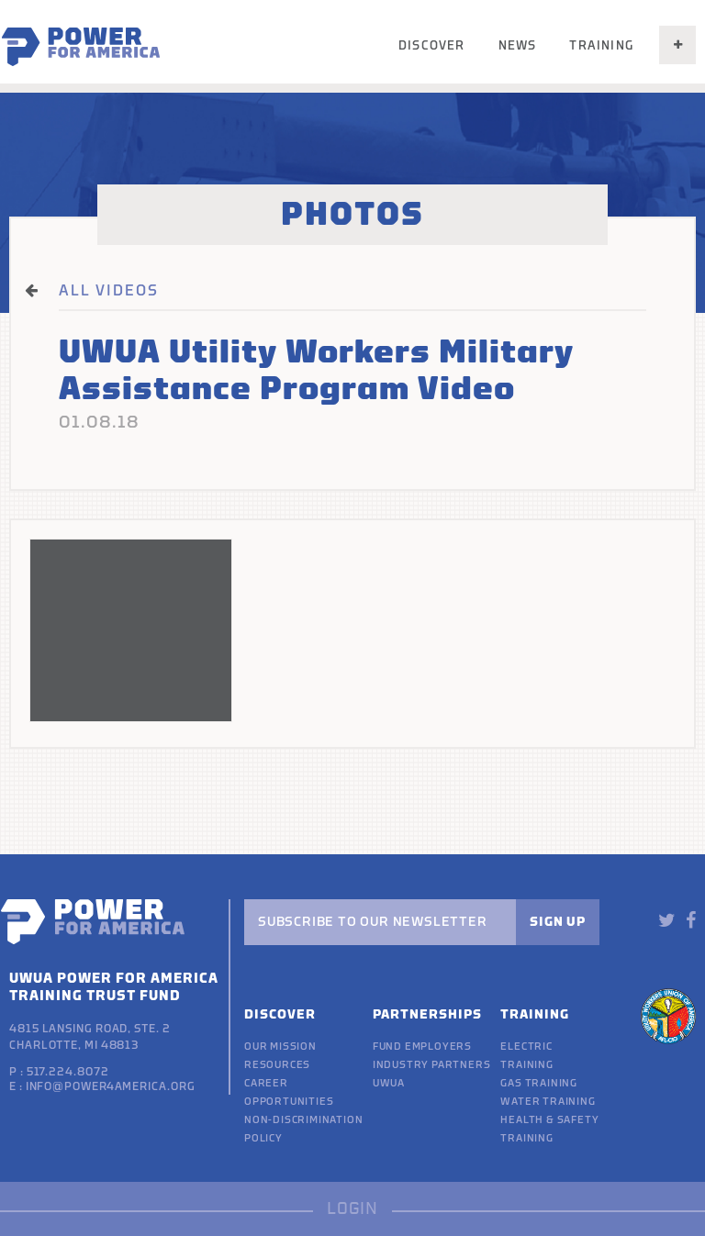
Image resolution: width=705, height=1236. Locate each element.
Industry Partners (432, 1065)
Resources (277, 1065)
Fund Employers (422, 1046)
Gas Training (538, 1083)
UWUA (389, 1083)
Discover (431, 45)
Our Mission (280, 1046)
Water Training (547, 1102)
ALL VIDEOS (109, 291)
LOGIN (352, 1208)
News (517, 45)
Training (601, 45)
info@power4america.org (111, 1086)
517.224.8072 (68, 1071)
